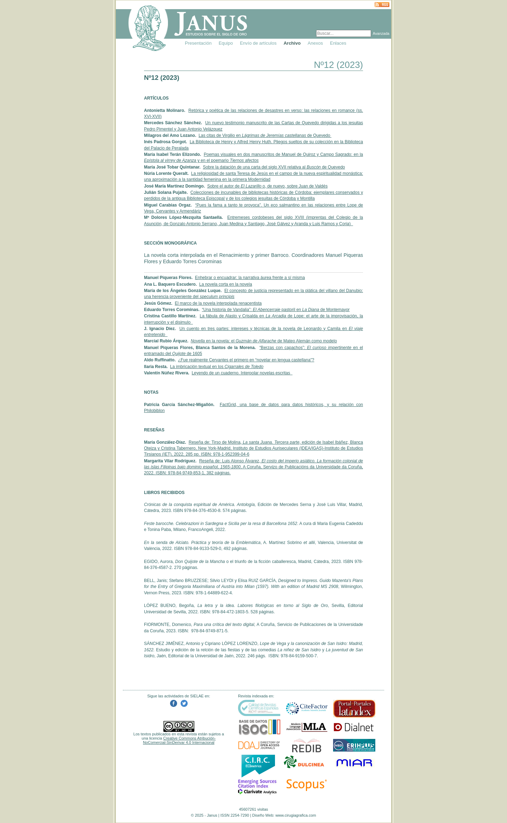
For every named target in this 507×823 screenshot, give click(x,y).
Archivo (291, 43)
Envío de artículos (258, 43)
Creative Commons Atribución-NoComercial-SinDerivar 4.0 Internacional (179, 740)
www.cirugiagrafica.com (295, 815)
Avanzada (381, 33)
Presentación (198, 43)
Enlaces (338, 43)
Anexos (315, 43)
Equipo (226, 43)
